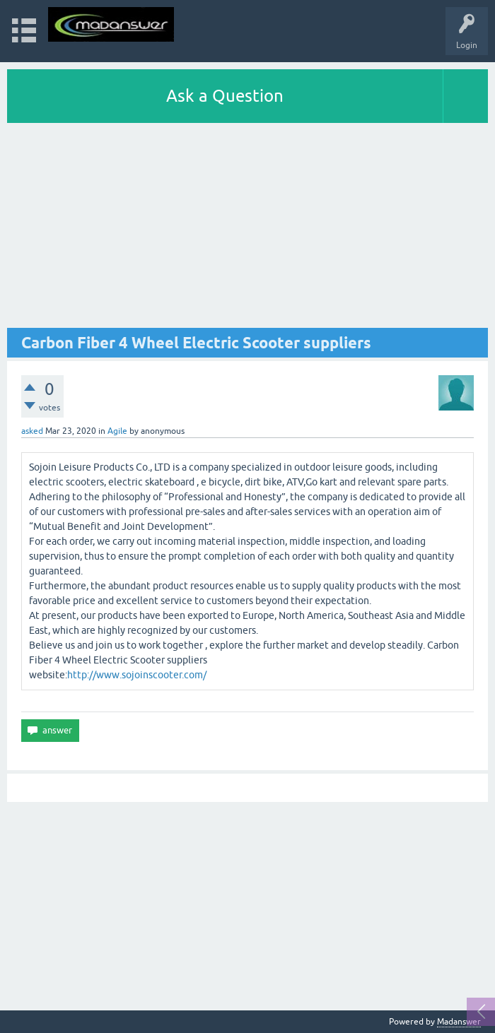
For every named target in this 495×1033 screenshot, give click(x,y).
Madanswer (459, 1022)
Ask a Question (225, 95)
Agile (117, 431)
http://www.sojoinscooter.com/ (136, 674)
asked (32, 431)
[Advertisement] (247, 229)
